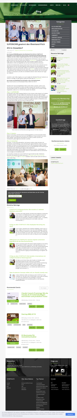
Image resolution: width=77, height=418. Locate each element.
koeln (24, 322)
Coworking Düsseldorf (40, 382)
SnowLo (32, 66)
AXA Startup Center (32, 152)
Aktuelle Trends (56, 39)
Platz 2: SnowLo (11, 130)
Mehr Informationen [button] (18, 415)
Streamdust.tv (38, 75)
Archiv (22, 382)
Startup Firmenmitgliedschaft (41, 399)
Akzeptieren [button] (70, 414)
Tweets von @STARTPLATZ (57, 160)
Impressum (23, 385)
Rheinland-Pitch (23, 47)
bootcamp (19, 344)
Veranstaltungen (29, 47)
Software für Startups (40, 406)
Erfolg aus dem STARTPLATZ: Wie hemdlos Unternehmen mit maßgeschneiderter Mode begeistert (28, 254)
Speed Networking (39, 403)
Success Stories (56, 30)
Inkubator (38, 404)
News (53, 43)
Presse (8, 382)
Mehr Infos (32, 303)
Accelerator (23, 5)
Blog (64, 5)
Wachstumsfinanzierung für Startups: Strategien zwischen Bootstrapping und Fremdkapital (63, 69)
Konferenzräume (43, 5)
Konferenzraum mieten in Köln (42, 383)
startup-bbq (29, 322)
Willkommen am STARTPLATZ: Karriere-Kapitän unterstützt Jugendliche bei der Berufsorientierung (27, 237)
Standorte (9, 385)
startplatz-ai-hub (14, 301)
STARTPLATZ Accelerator (41, 390)
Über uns (58, 5)
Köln (57, 146)
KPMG (38, 152)
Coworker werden (39, 398)
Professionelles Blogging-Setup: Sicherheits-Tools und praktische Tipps (63, 63)
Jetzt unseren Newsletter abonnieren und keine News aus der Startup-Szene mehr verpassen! (26, 190)
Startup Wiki (38, 407)
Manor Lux (17, 186)
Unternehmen (32, 5)
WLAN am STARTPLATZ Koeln (27, 380)
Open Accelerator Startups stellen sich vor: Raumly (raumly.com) (28, 270)
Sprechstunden (39, 409)
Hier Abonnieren (11, 366)
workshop (30, 301)
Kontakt (8, 380)
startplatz (9, 322)
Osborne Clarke (14, 154)
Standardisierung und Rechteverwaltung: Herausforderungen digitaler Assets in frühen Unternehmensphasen (63, 86)
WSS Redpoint (22, 154)
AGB (22, 383)
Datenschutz (23, 386)
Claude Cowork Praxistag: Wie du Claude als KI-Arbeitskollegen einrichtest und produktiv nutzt (34, 292)
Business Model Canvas (40, 388)
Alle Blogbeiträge (56, 23)
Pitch (37, 393)
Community (55, 32)
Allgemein (17, 47)
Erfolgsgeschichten (57, 26)
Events (52, 5)
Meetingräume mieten (40, 396)
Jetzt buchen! (40, 303)
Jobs (8, 383)
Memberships (14, 5)
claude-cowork (22, 301)
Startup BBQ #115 (28, 311)
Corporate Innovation (40, 391)
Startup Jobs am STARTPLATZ (41, 401)
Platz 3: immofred (12, 138)
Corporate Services (57, 34)
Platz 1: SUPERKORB (13, 89)
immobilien (25, 344)
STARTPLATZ (33, 57)
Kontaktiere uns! (63, 127)
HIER (31, 186)
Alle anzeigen (43, 285)
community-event (17, 322)
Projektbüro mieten (40, 395)
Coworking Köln (39, 380)
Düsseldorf (62, 146)
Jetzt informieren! (60, 108)
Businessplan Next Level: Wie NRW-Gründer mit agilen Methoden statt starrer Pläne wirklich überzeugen (63, 77)
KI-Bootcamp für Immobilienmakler (29, 333)
